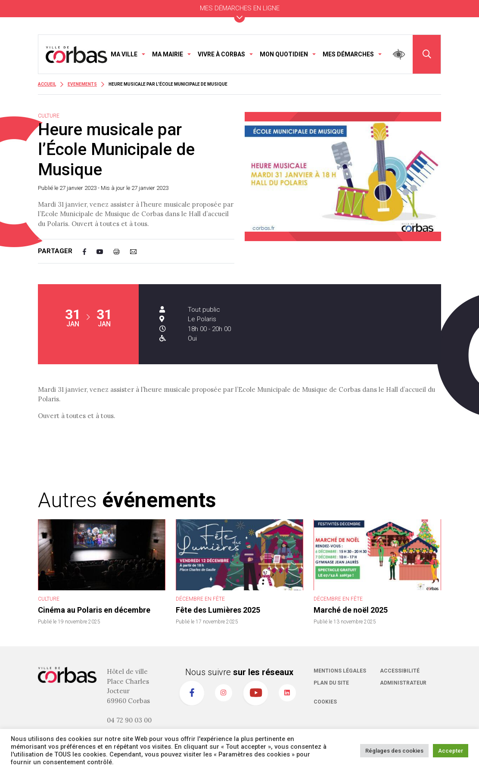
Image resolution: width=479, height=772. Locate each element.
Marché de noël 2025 (351, 609)
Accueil (47, 84)
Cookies (325, 702)
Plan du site (331, 683)
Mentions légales (340, 671)
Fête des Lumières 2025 (218, 609)
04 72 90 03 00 (129, 720)
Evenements (82, 84)
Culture (48, 599)
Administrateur (403, 683)
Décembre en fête (200, 599)
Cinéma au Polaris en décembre (94, 609)
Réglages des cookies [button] (394, 750)
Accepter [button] (450, 750)
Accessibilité (400, 671)
